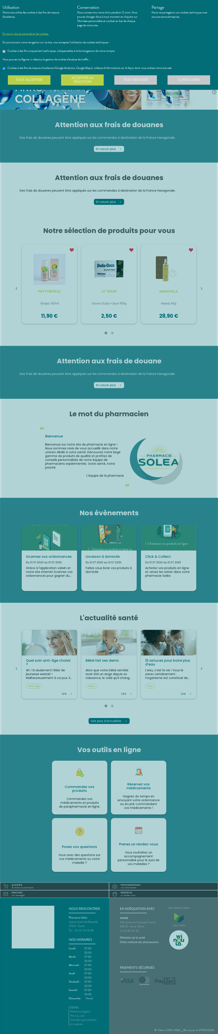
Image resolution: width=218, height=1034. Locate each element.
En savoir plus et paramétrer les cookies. (26, 34)
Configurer (189, 79)
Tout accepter (29, 79)
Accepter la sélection (82, 79)
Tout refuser (136, 79)
